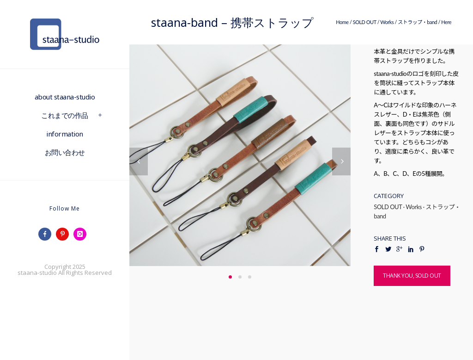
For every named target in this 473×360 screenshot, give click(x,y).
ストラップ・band (417, 22)
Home (342, 22)
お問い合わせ (65, 152)
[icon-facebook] (47, 234)
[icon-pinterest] (64, 234)
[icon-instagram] (82, 234)
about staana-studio (65, 96)
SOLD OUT (364, 22)
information (64, 133)
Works (387, 22)
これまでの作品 (64, 115)
